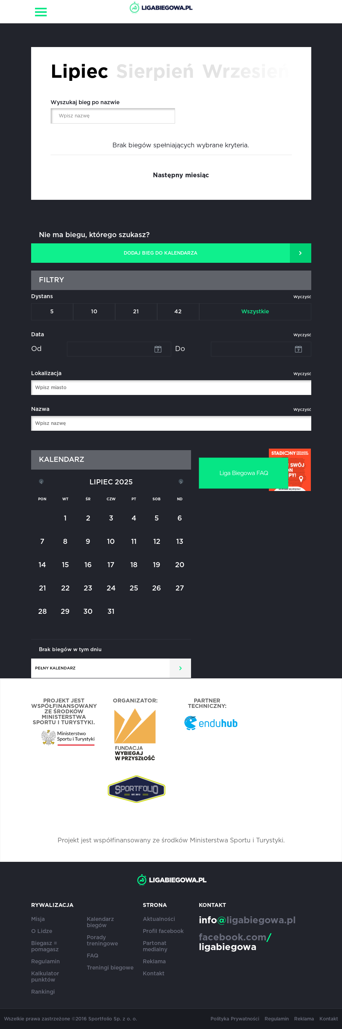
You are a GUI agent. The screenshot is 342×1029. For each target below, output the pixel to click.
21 (136, 311)
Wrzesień (245, 72)
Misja (38, 919)
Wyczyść (302, 297)
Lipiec (79, 72)
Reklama (154, 961)
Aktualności (159, 919)
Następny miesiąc (181, 175)
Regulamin (45, 961)
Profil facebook (163, 931)
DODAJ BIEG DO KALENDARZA (160, 253)
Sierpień (155, 72)
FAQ (92, 956)
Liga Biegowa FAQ (243, 473)
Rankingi (43, 992)
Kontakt (154, 974)
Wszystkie (255, 311)
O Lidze (41, 931)
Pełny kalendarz (55, 668)
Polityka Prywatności (234, 1019)
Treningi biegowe (110, 968)
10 (94, 311)
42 (178, 311)
